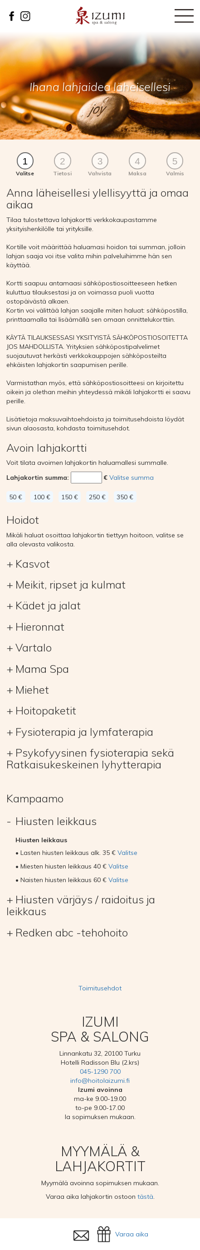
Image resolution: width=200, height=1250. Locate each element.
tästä (145, 1196)
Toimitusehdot (100, 988)
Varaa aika (131, 1234)
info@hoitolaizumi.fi (100, 1080)
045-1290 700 (100, 1071)
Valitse (127, 853)
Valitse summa (131, 477)
